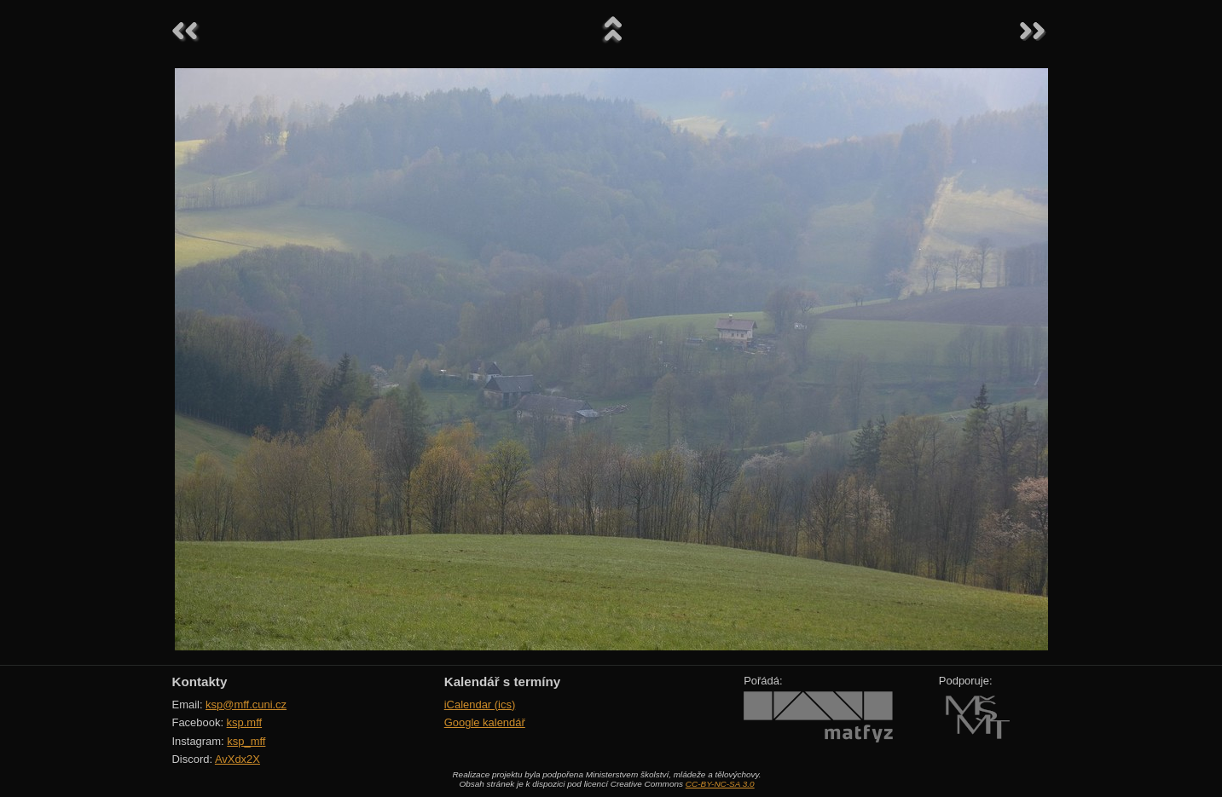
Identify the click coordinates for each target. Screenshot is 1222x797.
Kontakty (200, 681)
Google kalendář (484, 722)
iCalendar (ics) (480, 704)
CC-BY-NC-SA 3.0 (720, 783)
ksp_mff (246, 741)
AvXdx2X (237, 759)
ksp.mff (245, 722)
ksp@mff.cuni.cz (246, 704)
